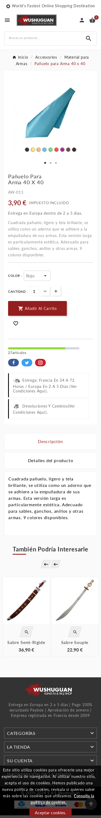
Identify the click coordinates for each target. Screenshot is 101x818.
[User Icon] (82, 20)
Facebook (13, 362)
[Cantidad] (34, 291)
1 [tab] (45, 163)
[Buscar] (43, 38)
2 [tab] (50, 163)
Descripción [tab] (50, 441)
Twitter (27, 362)
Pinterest (40, 362)
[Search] (88, 38)
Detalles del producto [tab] (50, 460)
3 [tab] (56, 163)
